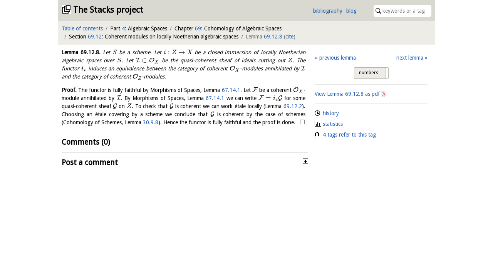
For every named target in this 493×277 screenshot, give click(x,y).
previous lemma (337, 58)
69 (198, 28)
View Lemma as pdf (347, 94)
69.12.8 (273, 36)
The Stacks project (108, 10)
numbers (368, 72)
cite (289, 36)
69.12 (95, 36)
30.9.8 (150, 122)
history (331, 113)
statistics (333, 124)
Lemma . (81, 52)
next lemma (409, 58)
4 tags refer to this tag (349, 135)
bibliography (327, 11)
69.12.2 (292, 106)
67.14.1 (231, 90)
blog (351, 11)
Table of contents (82, 28)
